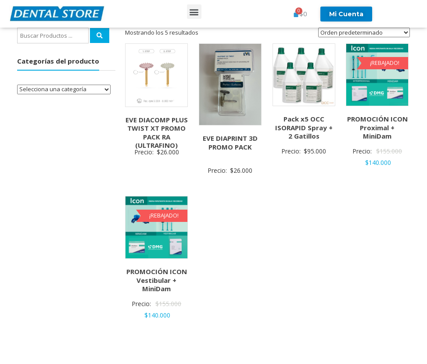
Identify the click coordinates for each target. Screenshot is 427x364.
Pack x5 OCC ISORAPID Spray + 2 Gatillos (304, 127)
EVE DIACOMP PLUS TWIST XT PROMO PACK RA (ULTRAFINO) (157, 132)
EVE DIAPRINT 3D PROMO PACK (230, 142)
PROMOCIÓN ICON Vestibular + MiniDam (156, 280)
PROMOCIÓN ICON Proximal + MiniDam (377, 127)
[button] (194, 11)
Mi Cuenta (346, 14)
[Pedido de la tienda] (364, 32)
